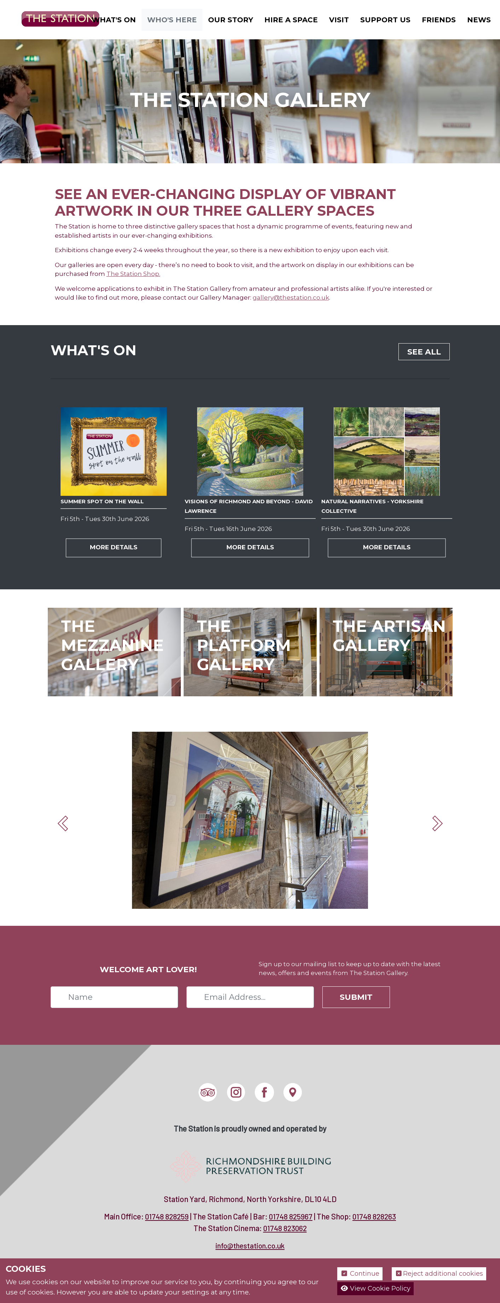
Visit (339, 20)
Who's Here (172, 20)
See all (424, 352)
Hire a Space (291, 20)
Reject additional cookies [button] (439, 1273)
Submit (356, 997)
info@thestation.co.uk (250, 1245)
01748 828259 (167, 1216)
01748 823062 (285, 1228)
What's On (114, 20)
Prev (63, 823)
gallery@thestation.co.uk (291, 297)
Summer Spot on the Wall (102, 501)
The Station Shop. (133, 273)
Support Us (385, 20)
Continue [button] (360, 1273)
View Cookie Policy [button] (375, 1288)
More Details (113, 547)
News (479, 20)
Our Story (230, 20)
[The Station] (55, 19)
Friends (439, 20)
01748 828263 (374, 1216)
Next (437, 823)
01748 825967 (290, 1216)
